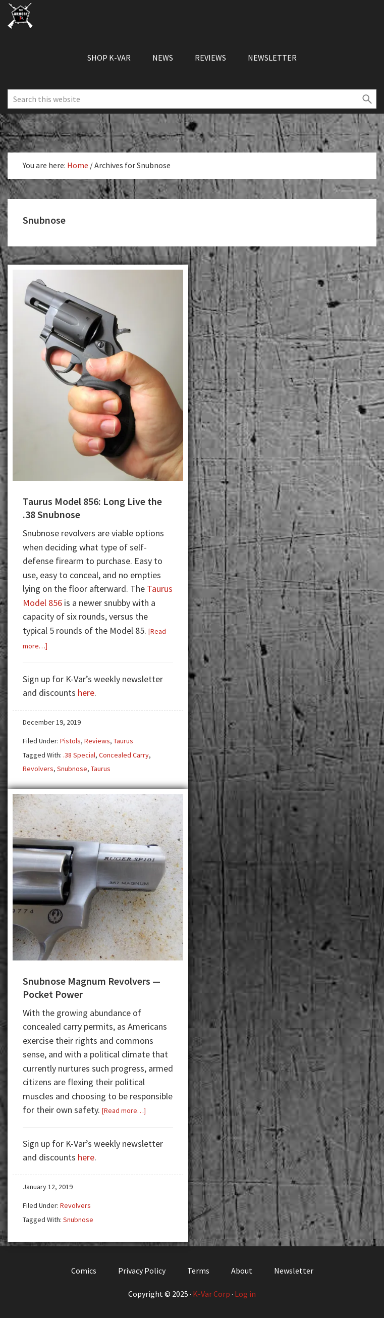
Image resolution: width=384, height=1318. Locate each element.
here (86, 692)
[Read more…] (124, 1110)
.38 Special (79, 754)
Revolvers (38, 768)
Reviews (97, 740)
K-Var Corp (211, 1294)
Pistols (70, 740)
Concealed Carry (124, 754)
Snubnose (72, 768)
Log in (245, 1294)
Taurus (123, 740)
